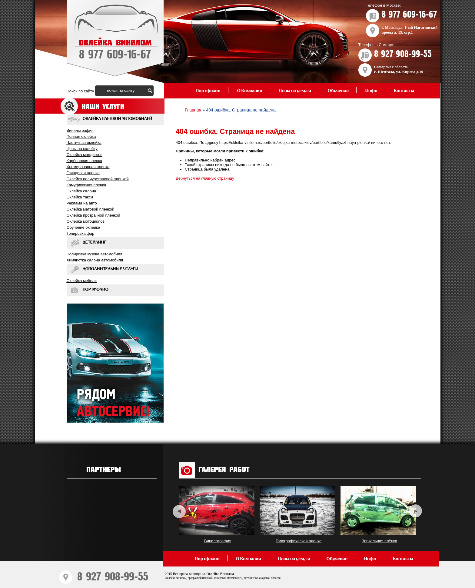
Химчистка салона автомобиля (95, 260)
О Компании (249, 90)
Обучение (338, 90)
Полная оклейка (81, 136)
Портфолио (208, 90)
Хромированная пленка (88, 166)
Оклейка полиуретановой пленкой (98, 179)
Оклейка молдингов (85, 154)
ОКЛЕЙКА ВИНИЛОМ (115, 50)
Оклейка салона (81, 191)
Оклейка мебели (82, 280)
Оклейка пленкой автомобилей (117, 119)
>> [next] (415, 511)
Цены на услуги (295, 90)
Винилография (80, 130)
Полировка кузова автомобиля (94, 254)
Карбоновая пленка (84, 160)
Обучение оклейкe (83, 227)
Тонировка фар (81, 233)
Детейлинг (95, 242)
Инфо (371, 90)
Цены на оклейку (82, 148)
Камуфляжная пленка (86, 185)
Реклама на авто (82, 203)
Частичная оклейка (84, 142)
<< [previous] (179, 511)
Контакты (404, 90)
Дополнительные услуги (110, 269)
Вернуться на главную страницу (205, 178)
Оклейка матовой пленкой (90, 209)
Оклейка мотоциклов (86, 221)
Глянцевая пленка (83, 173)
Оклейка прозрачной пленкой (93, 215)
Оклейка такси (80, 197)
